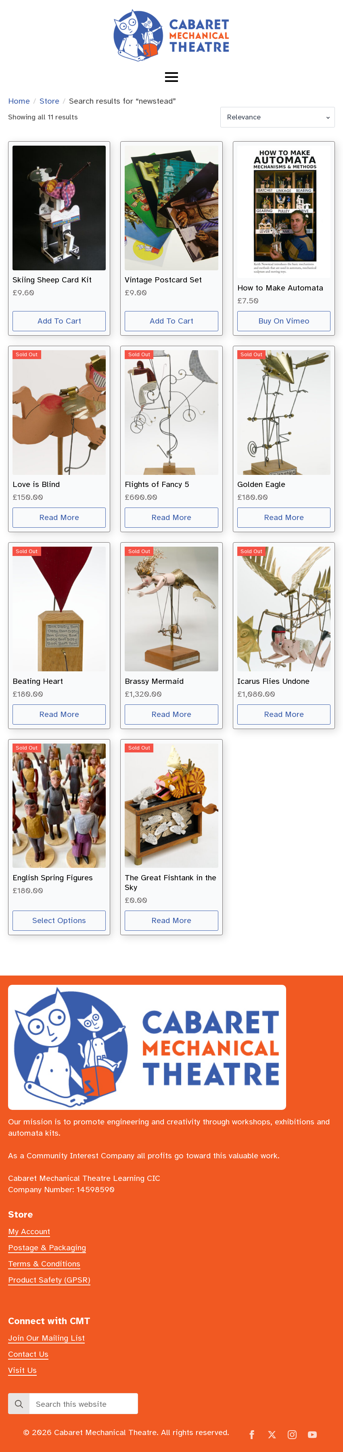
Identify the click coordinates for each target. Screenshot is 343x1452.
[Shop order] (277, 117)
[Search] (18, 1404)
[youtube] (312, 1434)
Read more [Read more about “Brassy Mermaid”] (171, 714)
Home (19, 101)
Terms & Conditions (44, 1264)
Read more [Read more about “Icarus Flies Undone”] (284, 714)
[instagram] (292, 1434)
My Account (29, 1231)
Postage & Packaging (47, 1248)
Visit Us (22, 1370)
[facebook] (251, 1434)
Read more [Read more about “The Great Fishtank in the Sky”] (171, 920)
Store (49, 101)
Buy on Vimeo (284, 321)
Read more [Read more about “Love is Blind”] (59, 517)
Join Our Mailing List (46, 1338)
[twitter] (272, 1434)
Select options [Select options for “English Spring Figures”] (59, 920)
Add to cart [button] (59, 321)
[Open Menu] (171, 77)
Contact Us (28, 1354)
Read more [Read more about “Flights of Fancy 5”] (171, 517)
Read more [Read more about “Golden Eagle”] (284, 517)
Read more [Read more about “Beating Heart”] (59, 714)
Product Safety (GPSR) (49, 1280)
